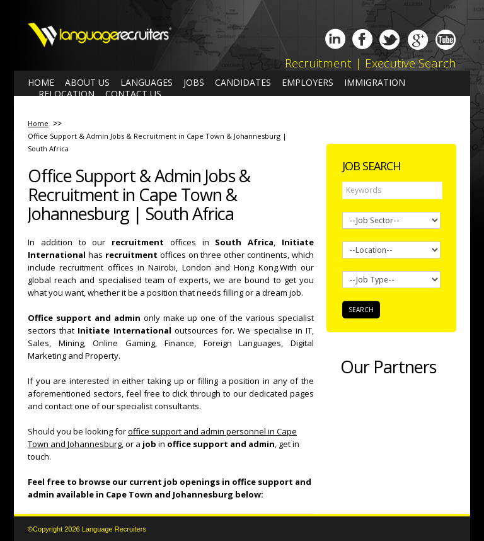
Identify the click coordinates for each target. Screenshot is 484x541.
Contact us (133, 94)
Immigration (374, 82)
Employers (307, 82)
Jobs (193, 82)
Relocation (66, 94)
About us (87, 82)
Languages (146, 82)
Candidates (243, 82)
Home (41, 82)
